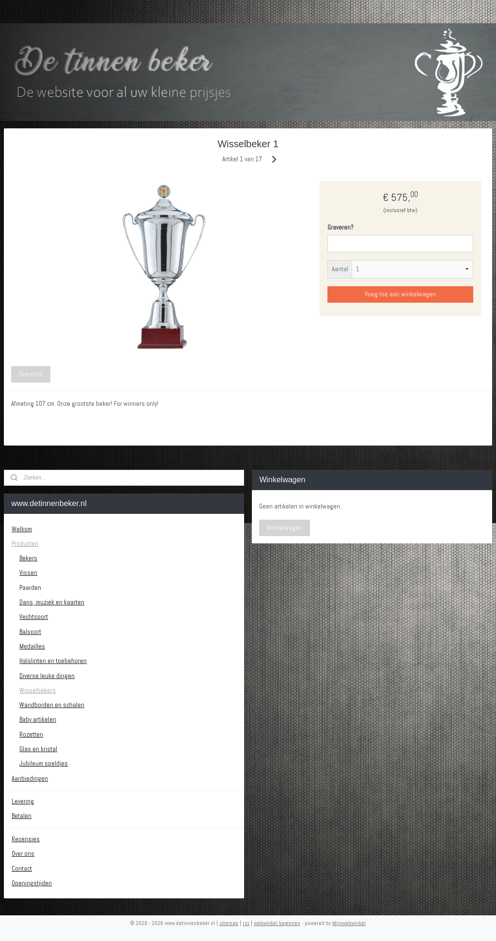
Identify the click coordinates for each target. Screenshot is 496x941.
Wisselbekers (37, 690)
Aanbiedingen (30, 778)
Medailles (32, 646)
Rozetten (31, 734)
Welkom (22, 529)
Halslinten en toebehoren (53, 661)
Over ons (23, 853)
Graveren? (340, 227)
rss (246, 923)
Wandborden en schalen (51, 705)
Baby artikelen (37, 719)
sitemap (228, 923)
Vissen (28, 573)
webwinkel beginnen (277, 923)
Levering (23, 801)
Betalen (21, 816)
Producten (25, 544)
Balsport (30, 632)
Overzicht (31, 374)
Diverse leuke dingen (47, 676)
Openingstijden (32, 883)
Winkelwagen (284, 528)
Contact (22, 868)
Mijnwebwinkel (349, 923)
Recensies (26, 839)
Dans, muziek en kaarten (51, 602)
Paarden (30, 588)
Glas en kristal (38, 749)
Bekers (28, 558)
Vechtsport (33, 617)
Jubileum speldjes (43, 763)
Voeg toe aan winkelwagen (400, 294)
